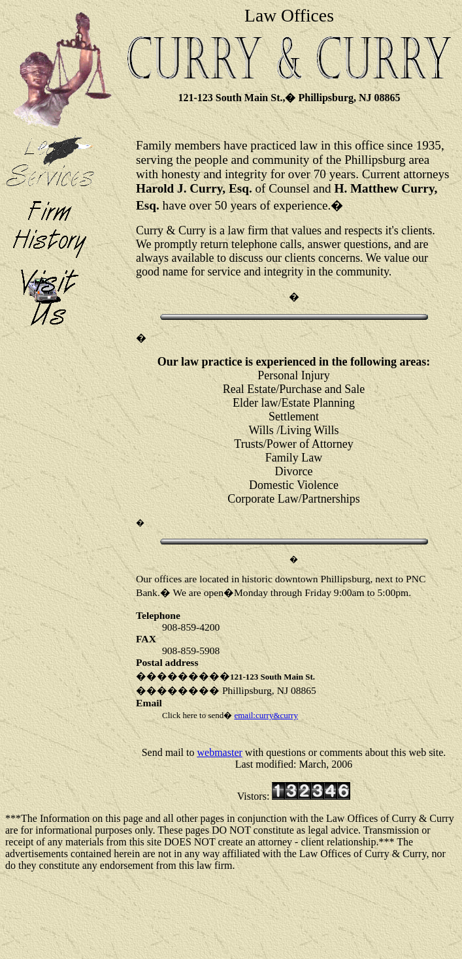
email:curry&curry (265, 715)
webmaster (219, 752)
